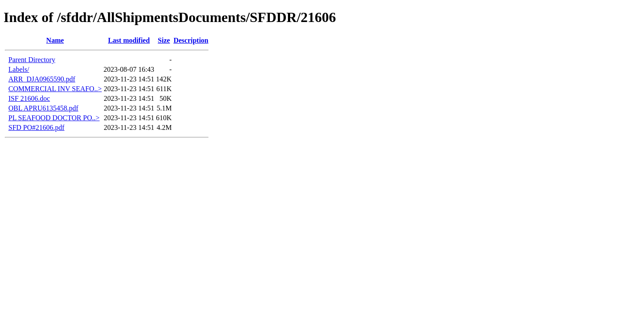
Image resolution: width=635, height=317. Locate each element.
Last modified (129, 40)
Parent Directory (31, 59)
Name (55, 40)
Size (164, 40)
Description (190, 40)
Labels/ (18, 69)
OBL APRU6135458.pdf (43, 108)
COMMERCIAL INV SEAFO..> (55, 88)
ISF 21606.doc (29, 98)
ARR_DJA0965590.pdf (41, 79)
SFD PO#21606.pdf (36, 127)
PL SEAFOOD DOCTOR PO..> (54, 118)
